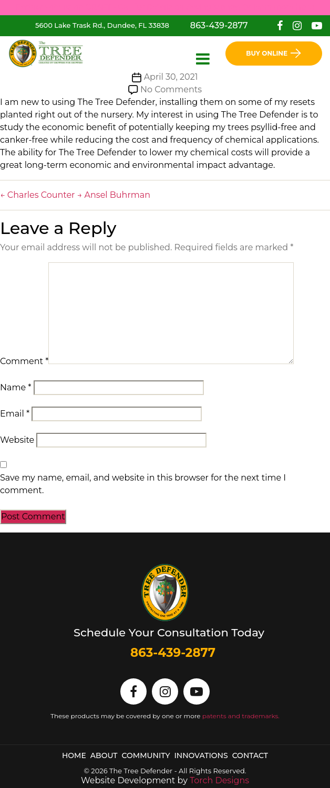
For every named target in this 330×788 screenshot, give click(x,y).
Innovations (201, 755)
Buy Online (274, 53)
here (304, 7)
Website (17, 440)
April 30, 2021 (171, 77)
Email (14, 414)
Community (146, 755)
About (104, 755)
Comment (24, 361)
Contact (250, 755)
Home (74, 755)
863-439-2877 (219, 25)
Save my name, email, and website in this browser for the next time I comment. (143, 484)
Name (15, 387)
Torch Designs (219, 780)
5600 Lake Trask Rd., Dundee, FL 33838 (102, 25)
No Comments (171, 89)
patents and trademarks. (241, 716)
